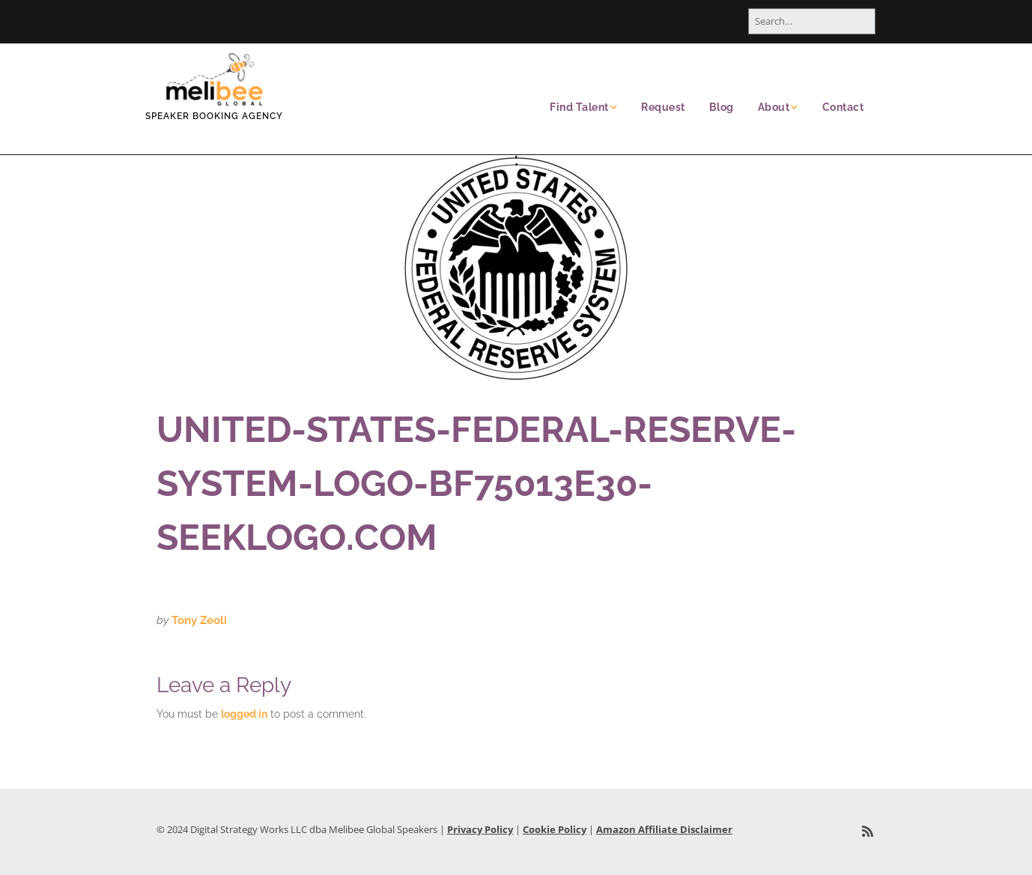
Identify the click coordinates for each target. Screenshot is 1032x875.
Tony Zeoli (199, 620)
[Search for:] (811, 21)
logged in (244, 714)
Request (663, 107)
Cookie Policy (554, 829)
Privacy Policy (480, 829)
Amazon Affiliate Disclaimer (664, 829)
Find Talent (579, 107)
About (774, 107)
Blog (721, 107)
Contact (843, 107)
